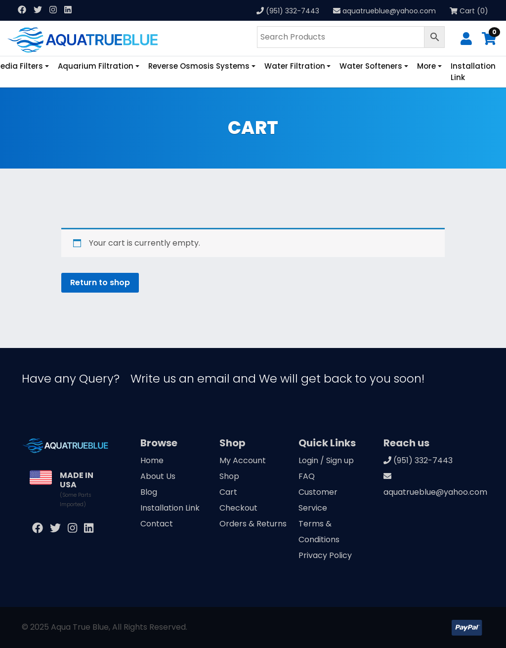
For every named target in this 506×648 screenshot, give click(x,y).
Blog (148, 492)
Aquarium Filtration (95, 66)
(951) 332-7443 (292, 11)
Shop (229, 476)
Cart (228, 492)
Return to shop (100, 282)
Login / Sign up (326, 460)
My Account (242, 460)
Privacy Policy (325, 555)
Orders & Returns (253, 523)
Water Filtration (294, 66)
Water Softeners (370, 66)
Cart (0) (469, 11)
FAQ (306, 476)
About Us (157, 476)
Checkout (238, 508)
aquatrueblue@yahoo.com (389, 11)
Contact (156, 523)
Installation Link (473, 72)
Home (152, 460)
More (426, 66)
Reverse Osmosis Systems (199, 66)
